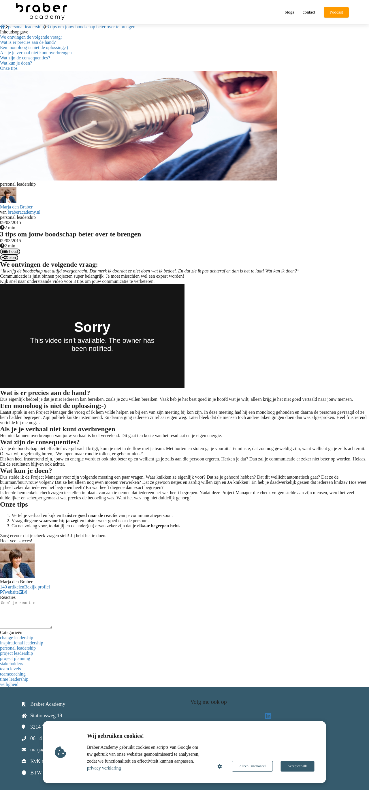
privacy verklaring (104, 767)
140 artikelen (12, 586)
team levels (10, 668)
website (9, 592)
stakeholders (11, 663)
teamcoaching (13, 674)
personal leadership (18, 648)
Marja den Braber (16, 206)
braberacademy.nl (24, 212)
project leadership (16, 653)
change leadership (16, 637)
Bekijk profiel (37, 586)
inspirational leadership (21, 642)
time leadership (14, 679)
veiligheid (9, 684)
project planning (15, 658)
